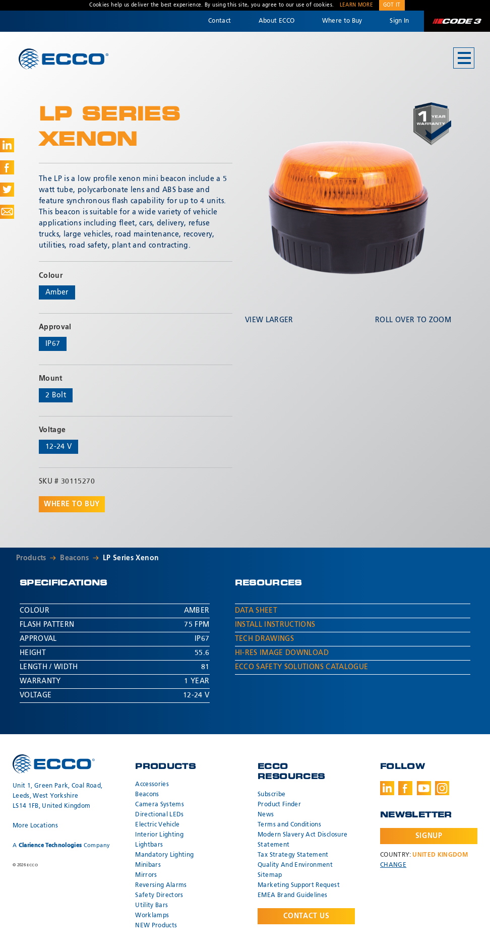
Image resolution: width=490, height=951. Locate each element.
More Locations (35, 826)
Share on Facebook (7, 167)
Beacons (74, 558)
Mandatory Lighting (164, 855)
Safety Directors (159, 896)
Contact (219, 21)
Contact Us (306, 916)
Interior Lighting (159, 835)
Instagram (442, 788)
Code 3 (457, 21)
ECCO (63, 58)
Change (393, 865)
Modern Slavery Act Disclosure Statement (302, 840)
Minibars (148, 865)
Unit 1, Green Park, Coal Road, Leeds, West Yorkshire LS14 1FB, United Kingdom (58, 796)
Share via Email (7, 212)
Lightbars (149, 845)
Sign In (399, 21)
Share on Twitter (7, 190)
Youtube (424, 788)
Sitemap (270, 875)
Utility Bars (151, 906)
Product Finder (279, 805)
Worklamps (152, 916)
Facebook (405, 788)
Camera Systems (159, 805)
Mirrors (146, 875)
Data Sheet (256, 610)
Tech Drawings (264, 638)
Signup (428, 836)
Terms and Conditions (289, 825)
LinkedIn (387, 788)
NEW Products (156, 926)
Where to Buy (342, 21)
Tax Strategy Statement (293, 855)
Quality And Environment (295, 865)
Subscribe (271, 795)
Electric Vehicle (157, 825)
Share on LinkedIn (7, 145)
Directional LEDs (159, 815)
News (266, 815)
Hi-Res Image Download (282, 653)
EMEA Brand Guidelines (292, 896)
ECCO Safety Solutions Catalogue (302, 667)
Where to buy (72, 504)
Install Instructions (275, 624)
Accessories (152, 785)
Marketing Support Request (299, 885)
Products (31, 558)
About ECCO (277, 21)
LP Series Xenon (131, 558)
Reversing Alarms (161, 885)
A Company (61, 845)
